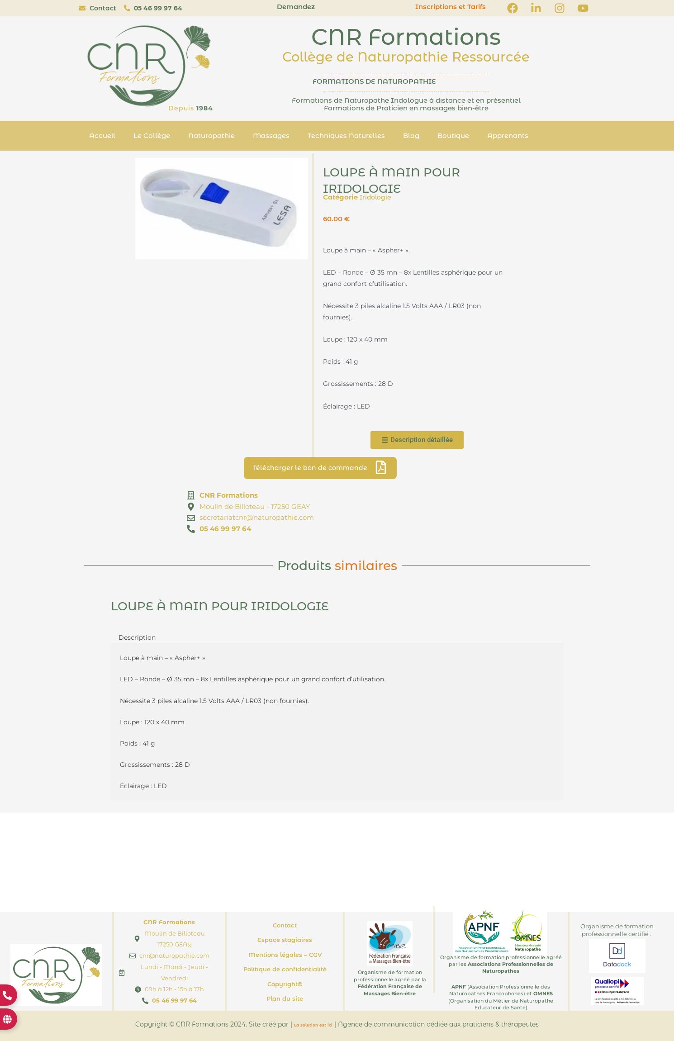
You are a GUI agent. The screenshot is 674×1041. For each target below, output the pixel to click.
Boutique (453, 135)
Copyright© (284, 984)
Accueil (102, 135)
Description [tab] (138, 637)
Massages (271, 135)
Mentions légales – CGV (285, 954)
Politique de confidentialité (285, 969)
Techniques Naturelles (346, 135)
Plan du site (284, 998)
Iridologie (377, 197)
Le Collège (151, 135)
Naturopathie (211, 135)
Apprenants (507, 135)
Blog (411, 135)
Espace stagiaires (284, 939)
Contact (285, 925)
